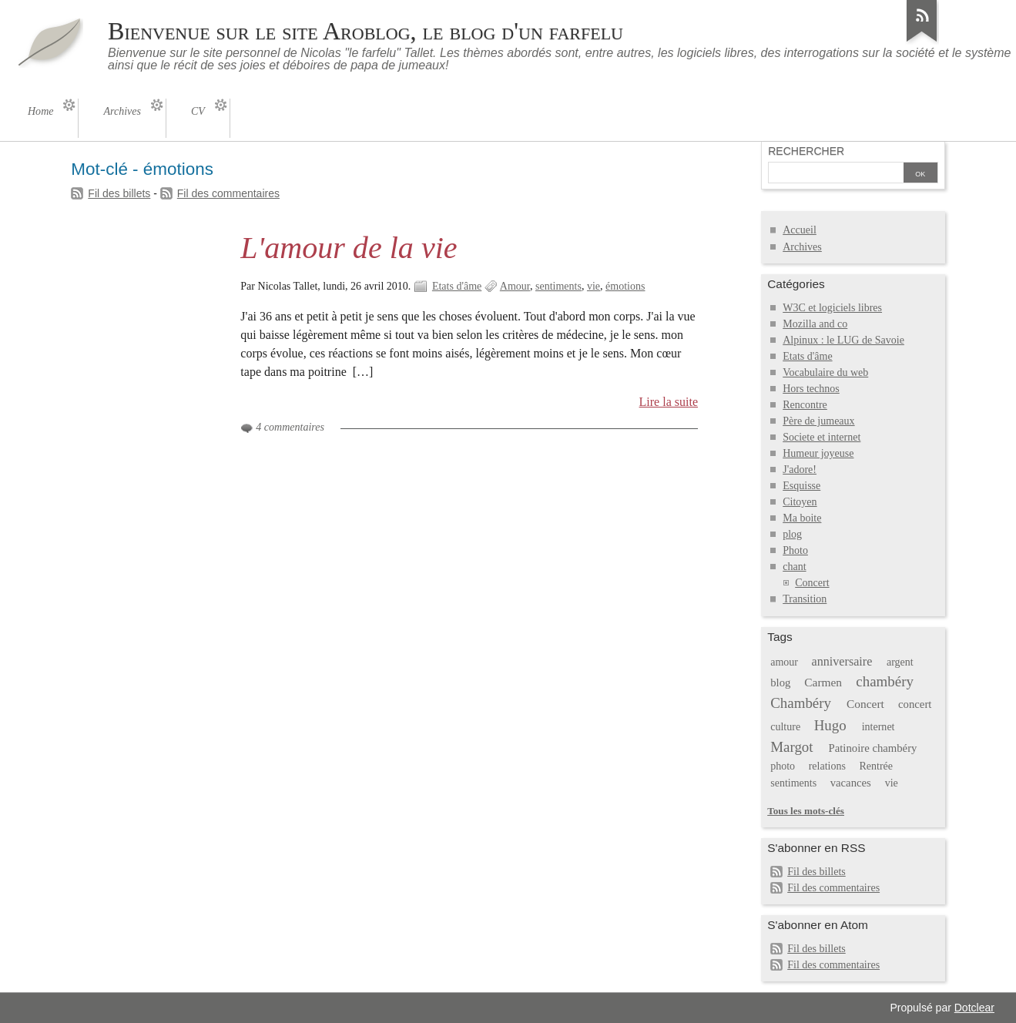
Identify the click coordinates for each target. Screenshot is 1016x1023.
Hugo (830, 725)
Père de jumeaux (818, 421)
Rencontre (805, 405)
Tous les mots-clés (805, 811)
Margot (791, 747)
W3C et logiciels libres (832, 308)
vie (593, 286)
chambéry (885, 681)
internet (878, 727)
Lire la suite (669, 401)
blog (780, 682)
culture (785, 727)
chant (794, 566)
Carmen (823, 682)
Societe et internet (821, 437)
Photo (795, 550)
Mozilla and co (815, 324)
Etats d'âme (456, 286)
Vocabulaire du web (825, 372)
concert (914, 704)
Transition (805, 599)
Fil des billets (119, 193)
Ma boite (802, 518)
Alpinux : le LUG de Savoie (843, 340)
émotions (625, 286)
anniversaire (842, 661)
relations (827, 766)
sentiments (558, 286)
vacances (850, 782)
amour (784, 662)
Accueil (799, 230)
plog (792, 534)
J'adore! (799, 469)
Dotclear (974, 1007)
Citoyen (799, 502)
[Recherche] (836, 174)
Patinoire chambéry (873, 748)
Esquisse (801, 485)
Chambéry (800, 703)
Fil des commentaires (228, 193)
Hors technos (811, 388)
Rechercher (806, 151)
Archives (802, 247)
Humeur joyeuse (818, 453)
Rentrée (876, 766)
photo (782, 766)
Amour (515, 286)
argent (900, 662)
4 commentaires (290, 427)
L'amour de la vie (348, 247)
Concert (812, 583)
